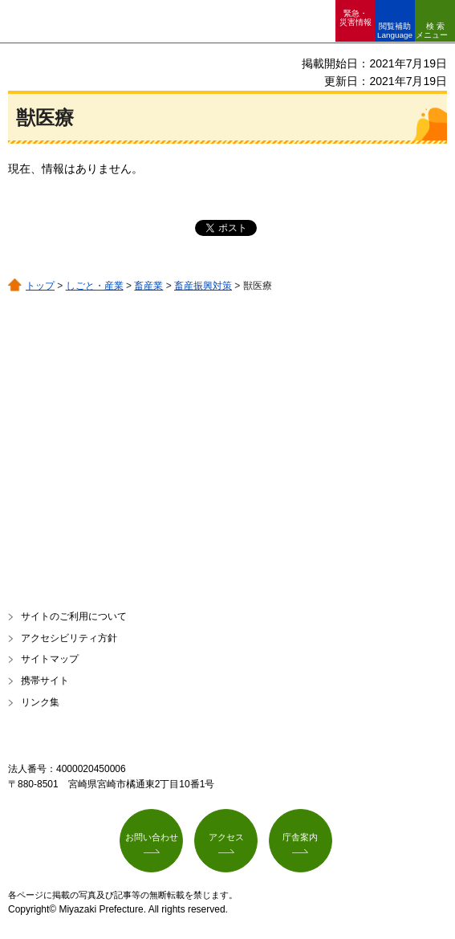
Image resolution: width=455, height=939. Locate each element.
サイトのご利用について (74, 616)
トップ (40, 285)
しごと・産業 (95, 285)
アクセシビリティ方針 (69, 638)
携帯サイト (45, 680)
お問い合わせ (151, 837)
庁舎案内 (300, 837)
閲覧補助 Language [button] (394, 30)
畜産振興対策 (203, 285)
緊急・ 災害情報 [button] (355, 17)
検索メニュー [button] (432, 30)
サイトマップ (50, 659)
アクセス (226, 837)
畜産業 (148, 285)
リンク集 (40, 702)
